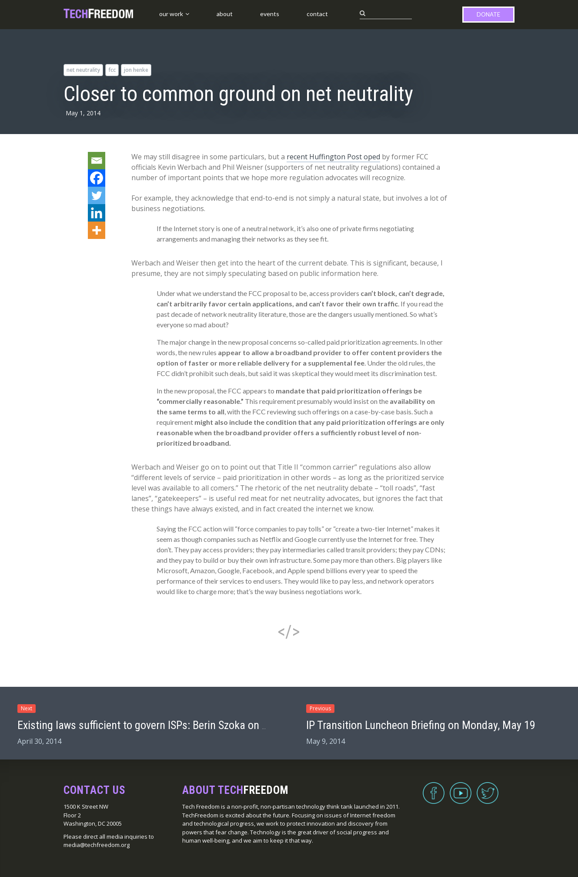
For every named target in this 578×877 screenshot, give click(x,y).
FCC (112, 70)
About (225, 13)
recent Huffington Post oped (333, 156)
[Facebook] (96, 178)
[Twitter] (96, 195)
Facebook (433, 788)
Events (269, 13)
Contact (317, 13)
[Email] (96, 160)
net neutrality (83, 70)
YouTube (460, 788)
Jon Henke (136, 70)
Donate (488, 14)
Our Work (171, 13)
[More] (96, 230)
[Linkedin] (96, 213)
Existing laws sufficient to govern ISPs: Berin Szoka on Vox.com (159, 725)
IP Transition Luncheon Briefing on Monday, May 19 (420, 725)
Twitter (487, 788)
